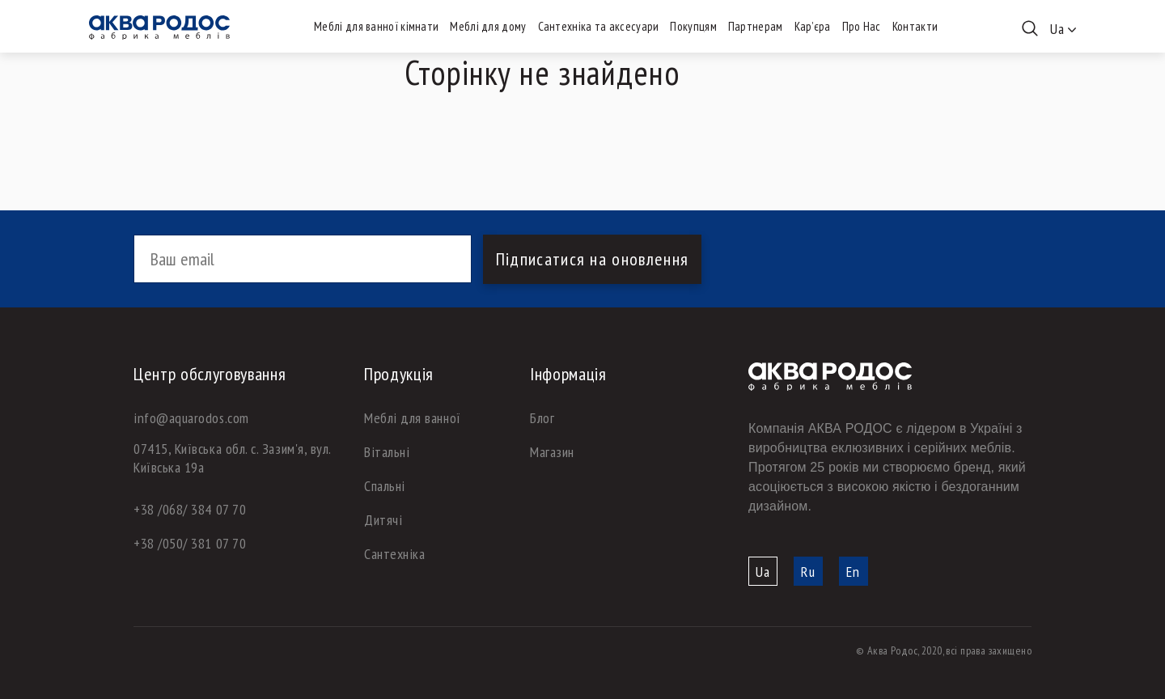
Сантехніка (394, 553)
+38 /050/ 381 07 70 (189, 543)
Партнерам (755, 26)
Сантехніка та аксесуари (598, 26)
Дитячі (383, 519)
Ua (763, 571)
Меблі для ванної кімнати (376, 26)
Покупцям (693, 26)
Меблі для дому (488, 26)
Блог (542, 418)
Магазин (552, 452)
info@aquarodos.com (191, 418)
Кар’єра (812, 26)
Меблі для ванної (412, 418)
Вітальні (386, 452)
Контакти (915, 26)
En (853, 571)
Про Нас (861, 26)
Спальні (384, 486)
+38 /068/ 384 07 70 (189, 509)
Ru (808, 571)
